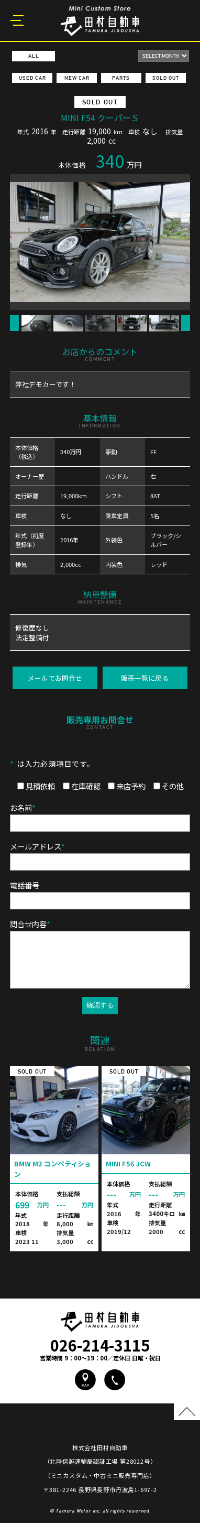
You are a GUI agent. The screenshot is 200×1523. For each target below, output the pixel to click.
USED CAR (32, 77)
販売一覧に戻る (145, 678)
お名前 (23, 807)
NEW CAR (77, 77)
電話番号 (24, 885)
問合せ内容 (30, 923)
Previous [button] (14, 323)
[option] (100, 242)
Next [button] (185, 323)
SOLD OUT (165, 77)
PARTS (121, 77)
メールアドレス (37, 846)
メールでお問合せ (55, 678)
